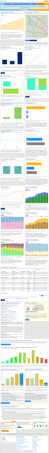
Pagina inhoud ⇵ (24, 9)
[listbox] (30, 49)
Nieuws (35, 440)
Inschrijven (19, 427)
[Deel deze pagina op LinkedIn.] (40, 426)
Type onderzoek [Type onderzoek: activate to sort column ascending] (3, 271)
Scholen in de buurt (33, 40)
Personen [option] (27, 189)
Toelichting (27, 96)
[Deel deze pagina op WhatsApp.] (43, 426)
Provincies (19, 440)
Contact (35, 449)
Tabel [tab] (5, 15)
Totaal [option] (30, 49)
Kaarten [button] (37, 1)
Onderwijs (19, 448)
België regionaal (25, 441)
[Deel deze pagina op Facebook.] (37, 426)
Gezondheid (19, 445)
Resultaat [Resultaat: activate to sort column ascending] (13, 271)
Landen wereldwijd (20, 441)
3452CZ (10, 314)
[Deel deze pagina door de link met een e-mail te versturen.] (34, 426)
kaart (15, 399)
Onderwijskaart (36, 445)
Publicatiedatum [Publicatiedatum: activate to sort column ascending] (23, 271)
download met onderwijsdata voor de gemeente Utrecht (32, 365)
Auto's (18, 444)
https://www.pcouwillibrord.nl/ (12, 319)
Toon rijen (4, 294)
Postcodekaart (36, 446)
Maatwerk (35, 450)
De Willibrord (16, 395)
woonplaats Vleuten (16, 396)
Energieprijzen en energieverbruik (22, 446)
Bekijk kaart (27, 40)
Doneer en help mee (5, 430)
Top (42, 434)
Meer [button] (41, 1)
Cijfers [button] (32, 1)
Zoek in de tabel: (41, 269)
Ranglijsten (35, 441)
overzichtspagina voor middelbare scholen (10, 398)
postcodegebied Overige (12, 71)
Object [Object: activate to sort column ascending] (34, 271)
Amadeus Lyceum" (40, 44)
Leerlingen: (27, 49)
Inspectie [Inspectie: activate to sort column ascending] (28, 271)
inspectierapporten (10, 298)
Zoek (29, 1)
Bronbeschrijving (27, 401)
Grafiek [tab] (2, 15)
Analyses (35, 438)
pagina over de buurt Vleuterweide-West (25, 341)
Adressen (19, 438)
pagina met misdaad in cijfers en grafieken (37, 390)
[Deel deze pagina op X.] (46, 426)
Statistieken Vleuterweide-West (5, 344)
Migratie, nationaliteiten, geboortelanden (23, 447)
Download (46, 1)
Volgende (46, 295)
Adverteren (35, 448)
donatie (6, 426)
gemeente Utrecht (6, 401)
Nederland (22, 440)
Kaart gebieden (36, 444)
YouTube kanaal (36, 451)
